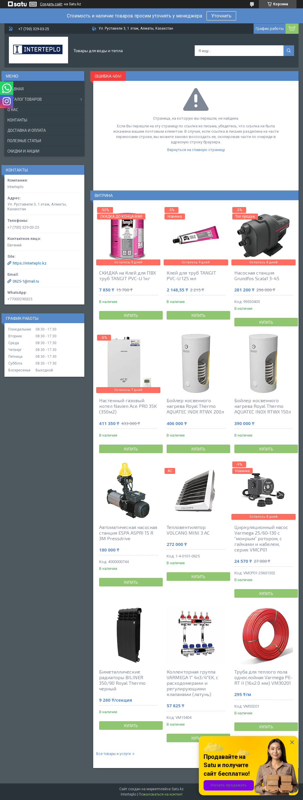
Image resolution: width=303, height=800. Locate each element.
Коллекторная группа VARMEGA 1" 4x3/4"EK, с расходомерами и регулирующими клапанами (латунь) (192, 683)
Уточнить (221, 16)
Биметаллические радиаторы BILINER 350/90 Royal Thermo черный (122, 680)
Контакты (17, 120)
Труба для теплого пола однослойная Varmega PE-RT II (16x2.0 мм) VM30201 (263, 677)
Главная (15, 88)
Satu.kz (178, 789)
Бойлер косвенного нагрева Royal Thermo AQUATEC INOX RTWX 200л (195, 405)
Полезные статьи (24, 140)
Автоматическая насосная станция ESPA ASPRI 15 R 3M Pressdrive (128, 532)
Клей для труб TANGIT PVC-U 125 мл (191, 275)
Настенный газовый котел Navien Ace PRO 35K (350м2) (128, 405)
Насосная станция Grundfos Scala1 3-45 (256, 275)
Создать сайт (51, 4)
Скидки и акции (23, 151)
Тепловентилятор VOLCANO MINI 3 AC (188, 530)
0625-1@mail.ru (26, 281)
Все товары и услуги (113, 754)
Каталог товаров (24, 99)
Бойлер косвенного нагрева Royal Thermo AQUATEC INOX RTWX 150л (262, 405)
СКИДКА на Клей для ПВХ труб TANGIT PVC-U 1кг (127, 275)
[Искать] (288, 50)
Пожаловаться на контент (161, 794)
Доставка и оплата (26, 130)
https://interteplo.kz (29, 263)
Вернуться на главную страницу (196, 150)
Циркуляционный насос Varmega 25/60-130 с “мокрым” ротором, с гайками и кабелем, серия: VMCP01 (261, 538)
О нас (12, 109)
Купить (131, 315)
